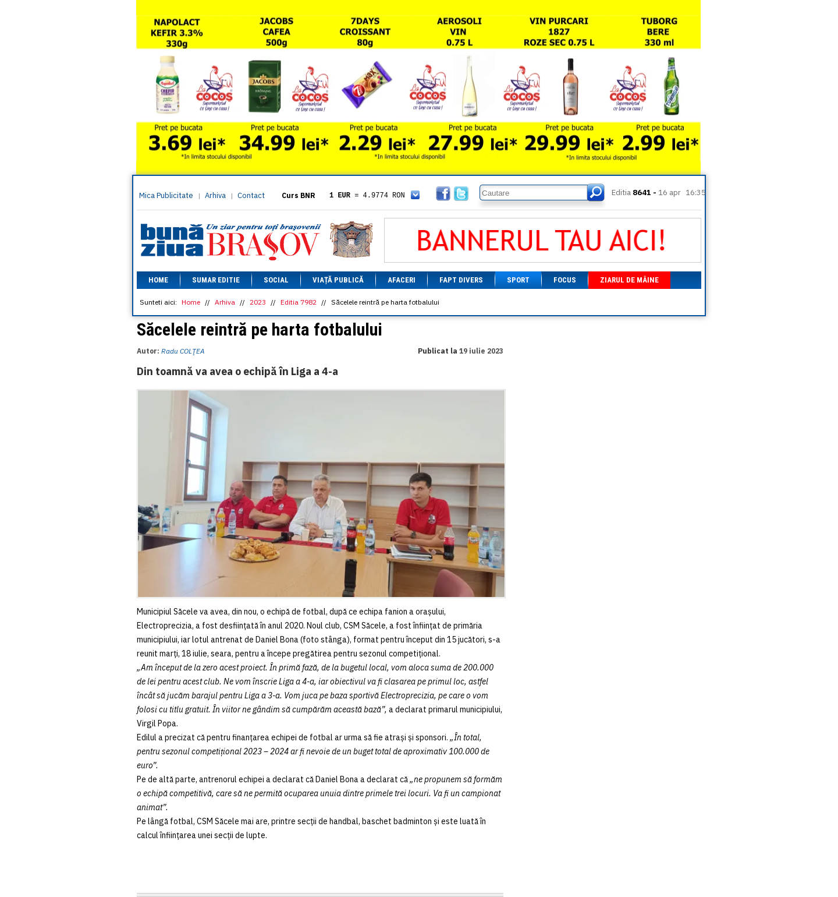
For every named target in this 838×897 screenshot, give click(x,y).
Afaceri (402, 280)
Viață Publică (338, 280)
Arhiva (215, 195)
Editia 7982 (298, 302)
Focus (564, 280)
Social (276, 280)
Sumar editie (216, 280)
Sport (518, 280)
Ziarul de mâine (629, 280)
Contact (251, 195)
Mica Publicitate (166, 195)
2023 (258, 302)
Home (158, 280)
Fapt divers (461, 280)
